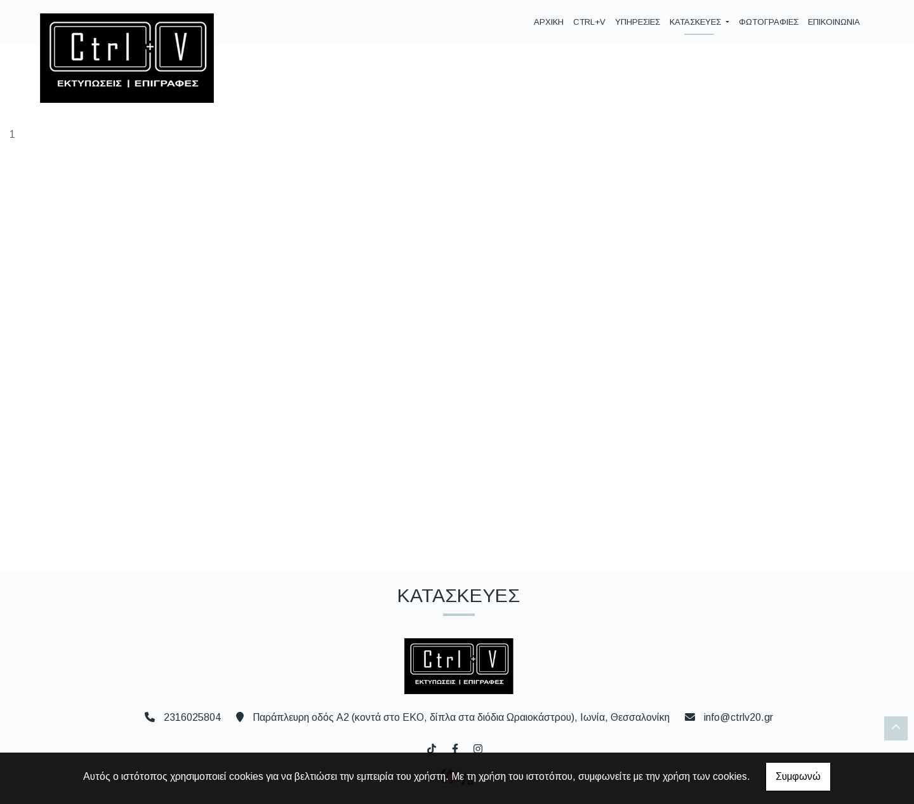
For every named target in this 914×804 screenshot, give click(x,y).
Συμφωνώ (798, 776)
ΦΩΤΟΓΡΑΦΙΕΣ (768, 22)
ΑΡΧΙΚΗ (549, 22)
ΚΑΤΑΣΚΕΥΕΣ (697, 22)
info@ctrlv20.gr (738, 717)
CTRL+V (589, 22)
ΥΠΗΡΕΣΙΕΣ (637, 22)
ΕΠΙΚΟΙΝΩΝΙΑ (834, 22)
